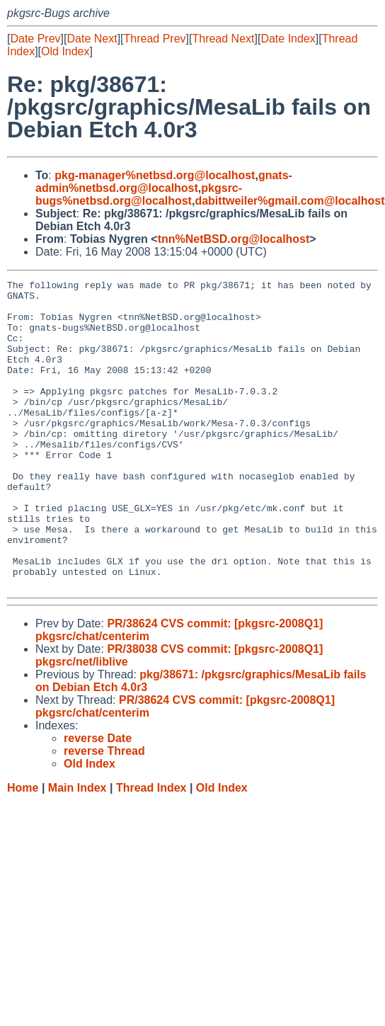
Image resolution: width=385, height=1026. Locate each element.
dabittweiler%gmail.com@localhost (289, 201)
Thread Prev (155, 39)
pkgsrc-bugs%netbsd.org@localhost (138, 194)
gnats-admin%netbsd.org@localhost (163, 181)
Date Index (287, 39)
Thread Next (223, 39)
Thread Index (151, 849)
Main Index (77, 849)
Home (22, 849)
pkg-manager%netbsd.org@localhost (154, 175)
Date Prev (35, 39)
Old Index (65, 51)
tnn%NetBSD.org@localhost (234, 239)
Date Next (92, 39)
